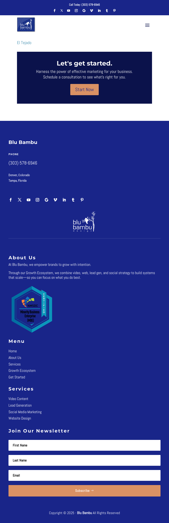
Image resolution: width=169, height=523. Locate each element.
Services (14, 364)
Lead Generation (20, 405)
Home (12, 351)
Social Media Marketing (25, 411)
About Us (14, 357)
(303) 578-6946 (90, 5)
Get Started (16, 377)
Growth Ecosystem (22, 370)
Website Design (19, 418)
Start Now (84, 89)
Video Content (18, 398)
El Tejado (24, 42)
